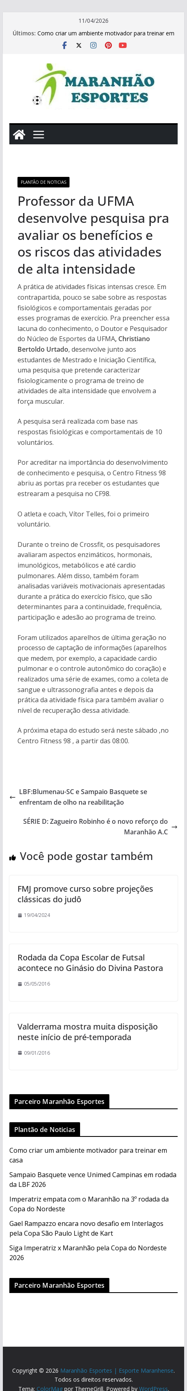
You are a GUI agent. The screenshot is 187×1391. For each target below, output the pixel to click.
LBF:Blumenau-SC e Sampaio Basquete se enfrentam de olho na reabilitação (78, 797)
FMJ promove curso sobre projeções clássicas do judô (85, 894)
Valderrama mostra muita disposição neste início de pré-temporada (87, 1032)
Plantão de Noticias (43, 182)
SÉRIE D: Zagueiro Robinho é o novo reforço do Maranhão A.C (100, 826)
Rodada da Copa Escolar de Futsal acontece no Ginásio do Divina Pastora (90, 962)
